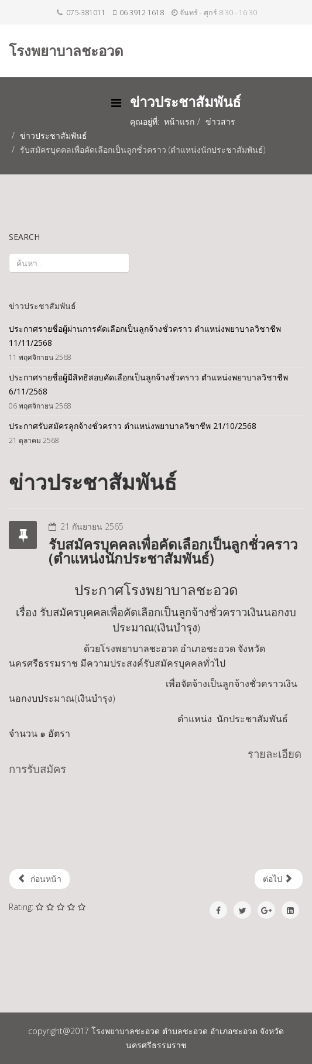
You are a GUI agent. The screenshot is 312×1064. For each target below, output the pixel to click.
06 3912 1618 (141, 13)
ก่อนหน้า (39, 878)
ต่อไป (278, 878)
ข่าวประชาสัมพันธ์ (53, 135)
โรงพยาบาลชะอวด (66, 50)
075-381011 (85, 13)
